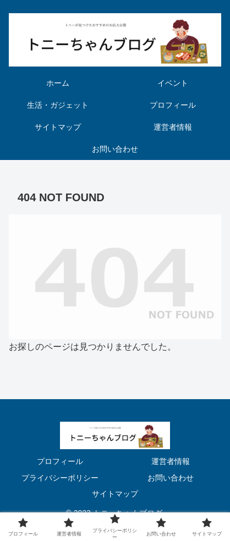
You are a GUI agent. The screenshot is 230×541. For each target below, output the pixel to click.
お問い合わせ (170, 477)
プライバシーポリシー (59, 477)
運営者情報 (170, 461)
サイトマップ (115, 493)
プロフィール (60, 461)
